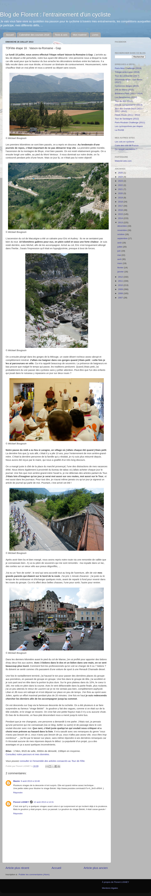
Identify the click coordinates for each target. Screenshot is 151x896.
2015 (120, 214)
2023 (120, 181)
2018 (120, 202)
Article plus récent (17, 868)
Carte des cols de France (127, 145)
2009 (120, 289)
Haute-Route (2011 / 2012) (127, 115)
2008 (120, 293)
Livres (95, 34)
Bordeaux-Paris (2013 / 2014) (129, 93)
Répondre (17, 792)
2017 (120, 206)
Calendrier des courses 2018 (34, 34)
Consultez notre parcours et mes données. (28, 754)
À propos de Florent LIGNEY (115, 882)
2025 (120, 173)
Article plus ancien (96, 868)
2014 (120, 218)
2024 (120, 177)
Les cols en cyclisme (124, 142)
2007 (120, 297)
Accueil (10, 34)
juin (119, 251)
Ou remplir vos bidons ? (126, 149)
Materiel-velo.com (123, 161)
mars (120, 263)
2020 (120, 193)
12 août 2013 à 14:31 (44, 802)
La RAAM (119, 130)
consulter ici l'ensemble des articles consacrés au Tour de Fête (52, 761)
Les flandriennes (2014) (126, 97)
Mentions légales (110, 888)
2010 (120, 285)
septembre (122, 238)
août (119, 242)
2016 (120, 210)
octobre (121, 234)
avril (119, 259)
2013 (120, 222)
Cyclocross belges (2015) (127, 86)
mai (119, 255)
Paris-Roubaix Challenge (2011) (130, 122)
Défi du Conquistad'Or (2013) (128, 105)
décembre (122, 226)
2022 (120, 185)
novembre (122, 230)
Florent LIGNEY (21, 802)
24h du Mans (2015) (124, 90)
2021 (120, 189)
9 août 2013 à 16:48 (30, 781)
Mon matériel (80, 34)
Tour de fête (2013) (124, 101)
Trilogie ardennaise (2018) (127, 72)
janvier (120, 271)
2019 (120, 197)
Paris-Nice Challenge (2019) (128, 68)
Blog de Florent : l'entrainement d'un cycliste (55, 14)
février (120, 267)
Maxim (16, 781)
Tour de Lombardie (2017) (127, 76)
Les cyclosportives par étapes (129, 126)
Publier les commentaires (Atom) (34, 874)
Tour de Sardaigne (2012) (127, 119)
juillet (120, 247)
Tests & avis (61, 34)
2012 (120, 277)
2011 (120, 281)
